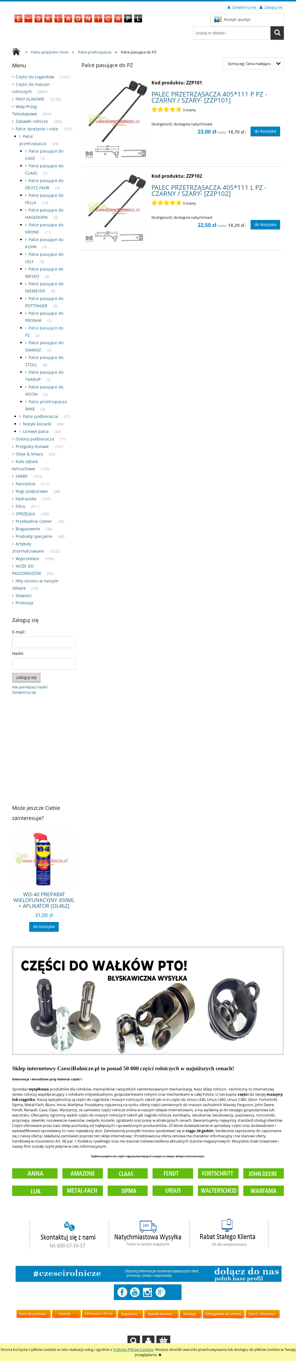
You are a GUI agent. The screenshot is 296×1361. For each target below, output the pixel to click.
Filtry (20, 506)
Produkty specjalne (34, 536)
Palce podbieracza (40, 416)
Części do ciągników (35, 76)
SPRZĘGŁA (25, 513)
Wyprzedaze (27, 558)
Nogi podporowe (32, 491)
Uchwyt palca (36, 431)
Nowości (24, 595)
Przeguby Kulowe (32, 446)
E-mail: (18, 632)
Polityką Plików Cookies (133, 1349)
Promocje (25, 602)
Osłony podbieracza (35, 439)
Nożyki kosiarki (37, 424)
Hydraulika (26, 498)
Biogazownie (28, 529)
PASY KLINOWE (30, 99)
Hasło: (18, 653)
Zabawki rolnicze (32, 121)
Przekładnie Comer (34, 521)
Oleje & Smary (29, 454)
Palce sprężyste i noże (37, 129)
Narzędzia (25, 483)
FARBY (22, 476)
